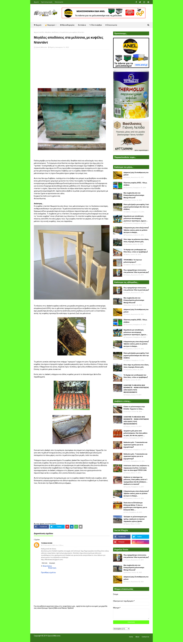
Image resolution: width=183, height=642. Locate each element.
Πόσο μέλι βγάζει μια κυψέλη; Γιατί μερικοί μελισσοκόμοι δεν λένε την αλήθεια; (136, 206)
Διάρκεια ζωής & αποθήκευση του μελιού (136, 173)
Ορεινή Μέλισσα (41, 47)
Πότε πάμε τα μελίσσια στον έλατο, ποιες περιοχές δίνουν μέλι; (136, 240)
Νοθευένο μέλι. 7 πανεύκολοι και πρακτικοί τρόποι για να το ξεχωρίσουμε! (135, 444)
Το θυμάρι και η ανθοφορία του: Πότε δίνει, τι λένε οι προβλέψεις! (136, 251)
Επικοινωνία (59, 2)
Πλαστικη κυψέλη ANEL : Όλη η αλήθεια (135, 184)
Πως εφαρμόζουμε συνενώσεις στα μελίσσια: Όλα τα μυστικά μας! (136, 271)
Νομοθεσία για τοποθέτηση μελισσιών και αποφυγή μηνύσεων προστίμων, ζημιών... (136, 218)
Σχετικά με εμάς (46, 2)
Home (131, 637)
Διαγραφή (52, 563)
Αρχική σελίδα (39, 32)
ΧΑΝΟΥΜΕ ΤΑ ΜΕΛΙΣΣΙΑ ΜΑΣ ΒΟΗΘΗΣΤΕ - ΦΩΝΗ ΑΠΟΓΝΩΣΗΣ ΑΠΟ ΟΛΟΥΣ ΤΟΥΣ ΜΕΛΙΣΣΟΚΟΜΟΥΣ (136, 388)
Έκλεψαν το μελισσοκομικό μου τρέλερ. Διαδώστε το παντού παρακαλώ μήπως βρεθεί (135, 519)
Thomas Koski (46, 543)
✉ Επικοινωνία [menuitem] (111, 25)
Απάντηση (44, 563)
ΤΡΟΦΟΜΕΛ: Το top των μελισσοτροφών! (133, 261)
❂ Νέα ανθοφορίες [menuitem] (67, 25)
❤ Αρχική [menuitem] (37, 25)
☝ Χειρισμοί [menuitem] (50, 25)
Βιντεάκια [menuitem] (82, 25)
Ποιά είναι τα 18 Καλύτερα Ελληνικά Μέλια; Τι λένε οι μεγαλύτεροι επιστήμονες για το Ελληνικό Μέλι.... (135, 506)
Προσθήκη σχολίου (48, 572)
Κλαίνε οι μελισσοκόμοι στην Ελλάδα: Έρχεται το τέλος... (134, 408)
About (137, 637)
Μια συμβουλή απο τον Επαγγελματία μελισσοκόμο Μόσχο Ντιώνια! (134, 195)
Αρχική (36, 2)
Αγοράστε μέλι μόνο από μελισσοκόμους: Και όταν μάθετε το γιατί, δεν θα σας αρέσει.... (135, 433)
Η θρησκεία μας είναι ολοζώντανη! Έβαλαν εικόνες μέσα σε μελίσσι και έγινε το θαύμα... (136, 230)
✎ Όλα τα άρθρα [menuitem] (95, 25)
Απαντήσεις (47, 566)
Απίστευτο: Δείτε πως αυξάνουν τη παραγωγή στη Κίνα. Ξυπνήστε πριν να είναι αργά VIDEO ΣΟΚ (136, 468)
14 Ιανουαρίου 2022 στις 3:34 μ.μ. (53, 545)
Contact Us (145, 637)
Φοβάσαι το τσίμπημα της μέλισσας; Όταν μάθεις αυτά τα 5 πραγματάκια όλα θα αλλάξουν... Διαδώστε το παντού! (135, 480)
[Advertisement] (72, 69)
